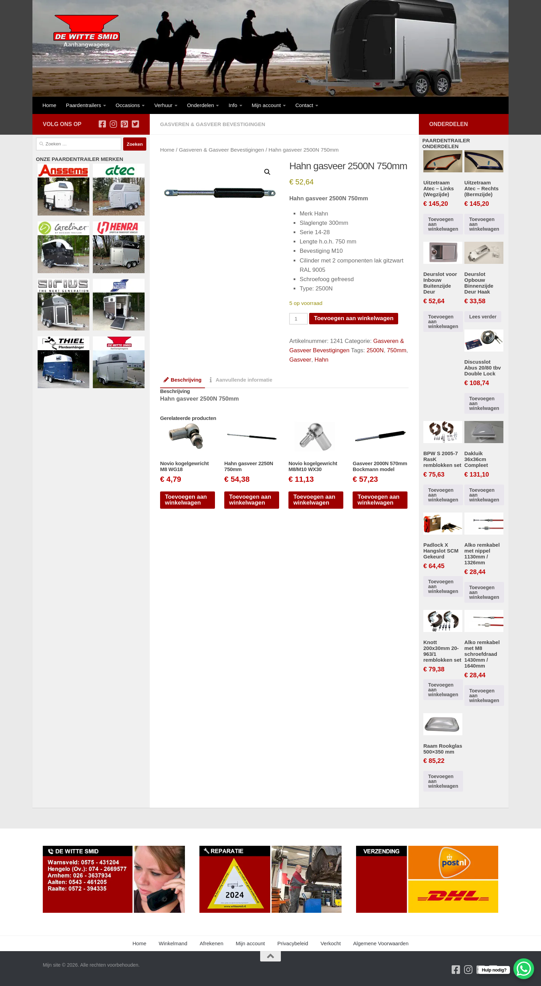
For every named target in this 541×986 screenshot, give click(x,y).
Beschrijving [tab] (182, 380)
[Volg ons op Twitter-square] (135, 124)
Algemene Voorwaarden (381, 943)
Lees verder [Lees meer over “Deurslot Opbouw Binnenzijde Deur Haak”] (482, 316)
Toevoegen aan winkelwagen (354, 318)
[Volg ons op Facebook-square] (102, 124)
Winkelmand (173, 943)
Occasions (128, 105)
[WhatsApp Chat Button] (523, 968)
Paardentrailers (83, 105)
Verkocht (331, 943)
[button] (267, 172)
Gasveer (300, 359)
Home (49, 105)
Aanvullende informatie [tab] (240, 380)
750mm (396, 350)
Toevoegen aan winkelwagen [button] (186, 500)
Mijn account (266, 105)
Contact (304, 105)
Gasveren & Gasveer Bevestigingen (212, 124)
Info (232, 105)
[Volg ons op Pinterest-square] (124, 124)
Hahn (321, 359)
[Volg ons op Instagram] (113, 124)
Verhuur (163, 105)
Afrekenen (212, 943)
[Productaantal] (298, 319)
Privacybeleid (292, 943)
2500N (375, 350)
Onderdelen (200, 105)
